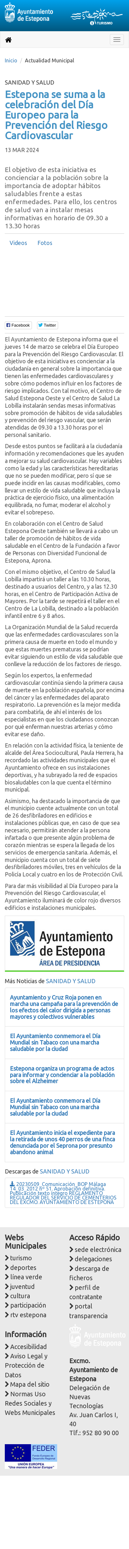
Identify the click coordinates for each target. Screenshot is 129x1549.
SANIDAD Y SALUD (70, 981)
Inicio (11, 60)
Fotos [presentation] (44, 243)
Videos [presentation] (18, 243)
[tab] (18, 243)
